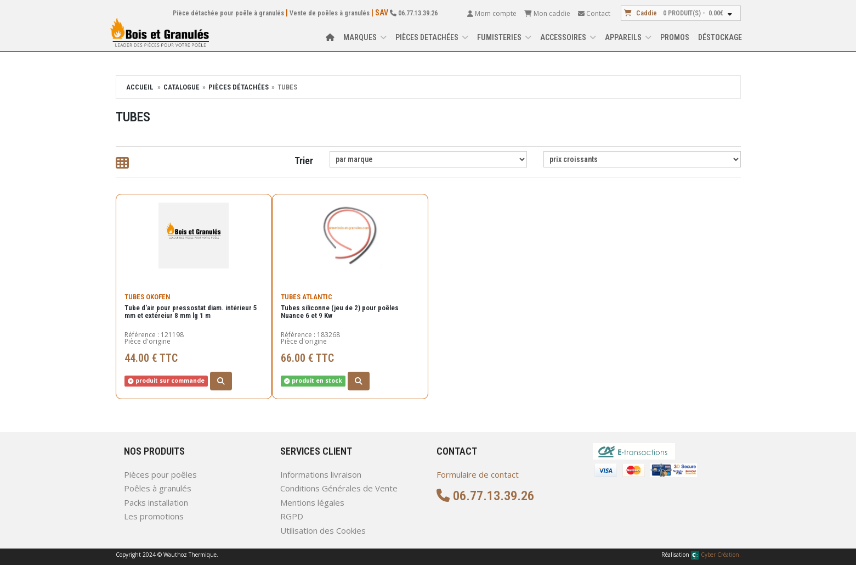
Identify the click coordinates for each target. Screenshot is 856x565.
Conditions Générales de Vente (339, 488)
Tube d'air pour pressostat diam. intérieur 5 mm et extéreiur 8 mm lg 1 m (190, 306)
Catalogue (181, 87)
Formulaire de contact (477, 474)
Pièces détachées (238, 87)
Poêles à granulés (157, 488)
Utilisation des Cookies (323, 530)
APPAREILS (628, 37)
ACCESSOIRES (568, 37)
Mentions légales (312, 502)
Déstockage (720, 37)
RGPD (291, 516)
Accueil (139, 87)
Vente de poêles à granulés (330, 13)
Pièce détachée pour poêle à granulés (228, 13)
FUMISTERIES (504, 37)
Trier (303, 160)
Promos (674, 37)
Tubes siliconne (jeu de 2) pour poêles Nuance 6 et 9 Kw (340, 306)
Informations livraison (320, 474)
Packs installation (156, 502)
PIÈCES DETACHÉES (431, 37)
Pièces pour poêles (160, 474)
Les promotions (154, 516)
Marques (365, 37)
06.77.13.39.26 (414, 13)
